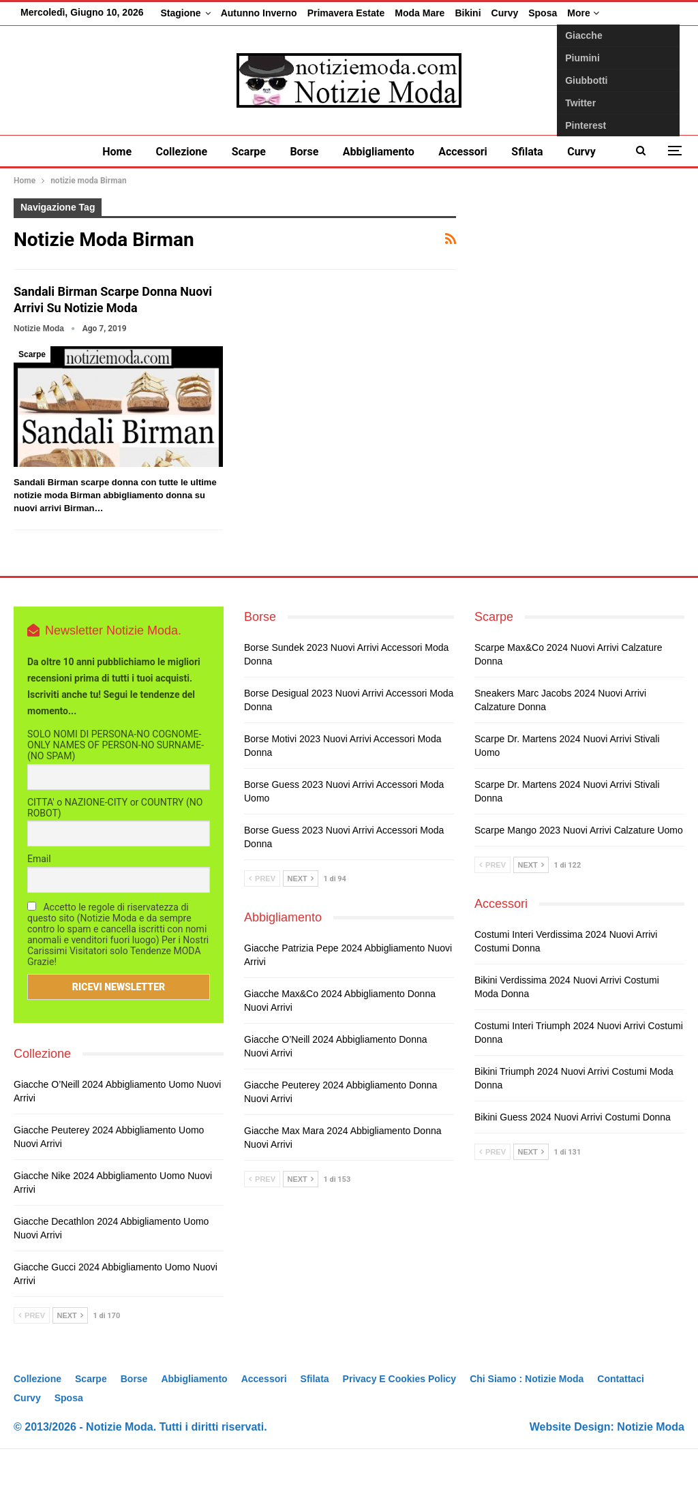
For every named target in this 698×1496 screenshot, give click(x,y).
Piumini (582, 57)
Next (70, 1363)
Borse (304, 151)
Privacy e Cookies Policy (400, 1426)
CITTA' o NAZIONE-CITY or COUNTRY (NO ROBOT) (114, 855)
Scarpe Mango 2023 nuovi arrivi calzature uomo (578, 878)
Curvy (505, 12)
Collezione (182, 151)
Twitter (580, 102)
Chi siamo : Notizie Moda (526, 1426)
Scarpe (249, 151)
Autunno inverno (259, 12)
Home (117, 151)
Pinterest (585, 125)
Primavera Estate (346, 12)
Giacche (583, 35)
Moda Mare (419, 12)
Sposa (542, 12)
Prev (31, 1363)
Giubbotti (586, 80)
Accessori (462, 151)
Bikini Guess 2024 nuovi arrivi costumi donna (572, 1165)
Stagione (181, 12)
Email (39, 907)
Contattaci (620, 1426)
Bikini (468, 12)
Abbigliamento (378, 151)
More (582, 12)
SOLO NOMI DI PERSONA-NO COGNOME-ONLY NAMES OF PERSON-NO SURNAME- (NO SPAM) (115, 793)
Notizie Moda (650, 1474)
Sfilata (527, 151)
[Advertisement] (580, 297)
